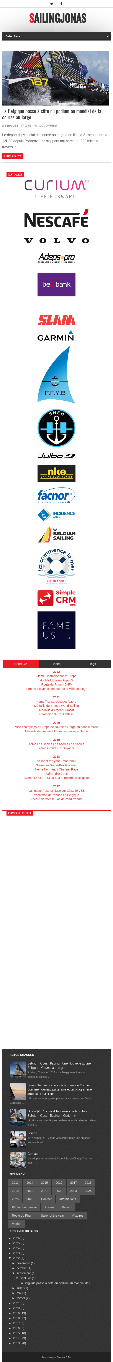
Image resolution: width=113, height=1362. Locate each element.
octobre (22, 1268)
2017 (73, 1182)
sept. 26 (26, 1278)
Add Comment (47, 125)
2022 (59, 1191)
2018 (88, 1182)
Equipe (32, 1133)
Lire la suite (12, 156)
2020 (29, 1191)
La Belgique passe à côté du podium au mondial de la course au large (51, 114)
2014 (29, 1182)
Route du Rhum (22, 1215)
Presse (49, 1207)
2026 (29, 1199)
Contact (33, 1154)
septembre (24, 1273)
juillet (20, 1288)
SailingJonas (57, 18)
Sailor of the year (52, 1215)
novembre (23, 1263)
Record (67, 1207)
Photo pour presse (24, 1207)
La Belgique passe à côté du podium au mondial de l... (56, 1283)
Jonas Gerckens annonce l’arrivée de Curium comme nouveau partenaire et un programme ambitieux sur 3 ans (60, 1089)
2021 (44, 1191)
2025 (15, 1199)
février (21, 1298)
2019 (15, 1191)
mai (19, 1293)
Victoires (77, 1215)
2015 (44, 1182)
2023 (73, 1191)
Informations (67, 1199)
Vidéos (16, 1223)
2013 (15, 1182)
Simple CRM (64, 1357)
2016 (59, 1182)
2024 (88, 1191)
